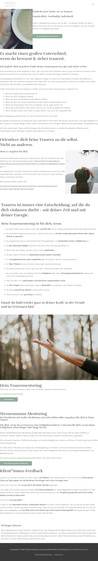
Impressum (59, 555)
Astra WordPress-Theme (79, 550)
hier (4, 167)
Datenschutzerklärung (43, 555)
